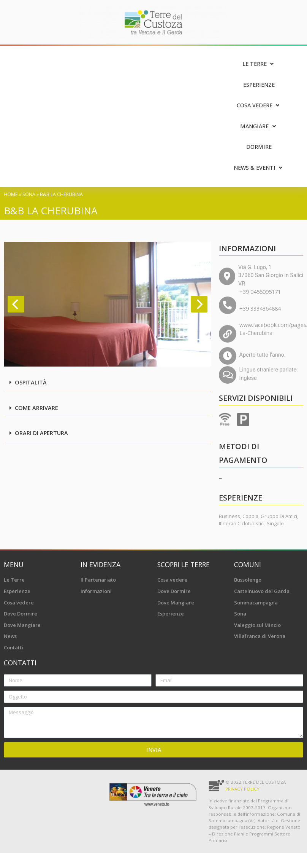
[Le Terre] (258, 64)
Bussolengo (247, 579)
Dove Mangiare (22, 625)
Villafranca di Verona (259, 636)
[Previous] (16, 304)
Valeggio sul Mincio (257, 625)
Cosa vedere (19, 602)
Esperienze (17, 591)
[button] (107, 383)
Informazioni (96, 591)
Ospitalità (31, 382)
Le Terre (14, 579)
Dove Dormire (20, 613)
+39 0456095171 (260, 291)
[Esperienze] (259, 85)
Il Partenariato (98, 579)
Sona (28, 194)
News (10, 636)
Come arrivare (36, 407)
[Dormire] (259, 147)
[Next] (199, 304)
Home (11, 194)
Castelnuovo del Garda (262, 591)
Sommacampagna (256, 602)
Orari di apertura (41, 433)
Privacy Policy (242, 789)
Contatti (13, 647)
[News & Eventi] (259, 168)
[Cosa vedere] (259, 105)
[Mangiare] (258, 126)
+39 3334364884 (260, 308)
